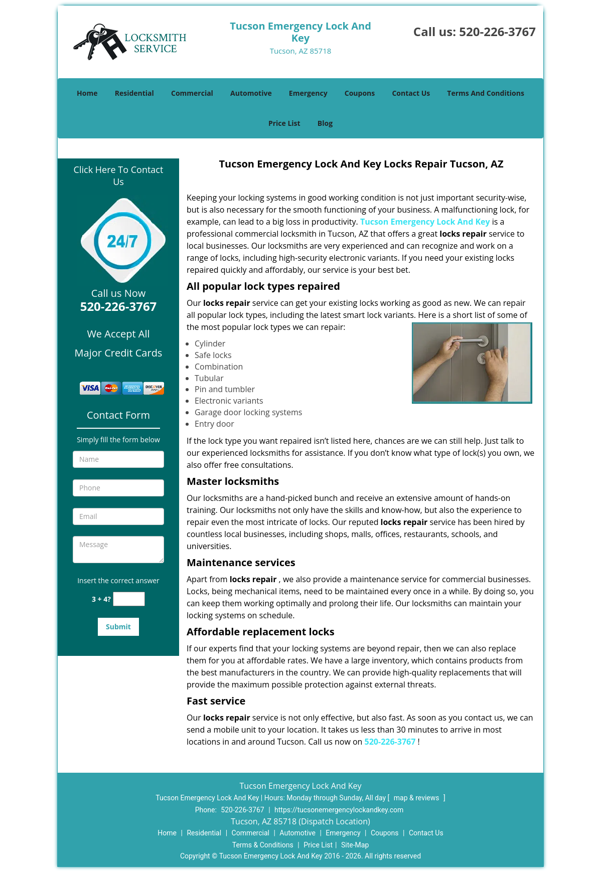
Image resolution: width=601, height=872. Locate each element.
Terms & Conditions (262, 845)
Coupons (360, 93)
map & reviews (417, 798)
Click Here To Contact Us (119, 175)
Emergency (308, 93)
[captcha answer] (129, 599)
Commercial (192, 93)
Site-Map (355, 845)
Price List (284, 123)
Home (87, 93)
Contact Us (411, 93)
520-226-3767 (497, 31)
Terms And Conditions (485, 93)
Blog (325, 123)
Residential (134, 93)
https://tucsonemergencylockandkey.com (338, 810)
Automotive (251, 93)
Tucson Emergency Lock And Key (425, 221)
